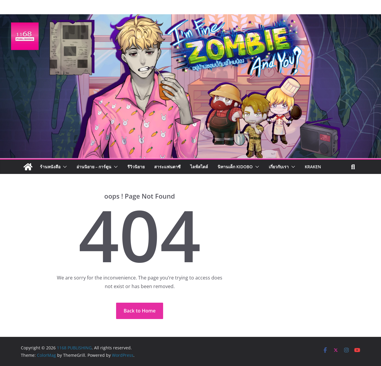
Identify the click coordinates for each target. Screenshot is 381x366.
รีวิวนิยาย (136, 166)
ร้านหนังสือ (50, 166)
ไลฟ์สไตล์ (199, 166)
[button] (63, 167)
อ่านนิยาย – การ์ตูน (93, 166)
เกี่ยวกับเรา (279, 166)
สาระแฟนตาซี (167, 166)
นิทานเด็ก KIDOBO (235, 166)
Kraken (313, 166)
